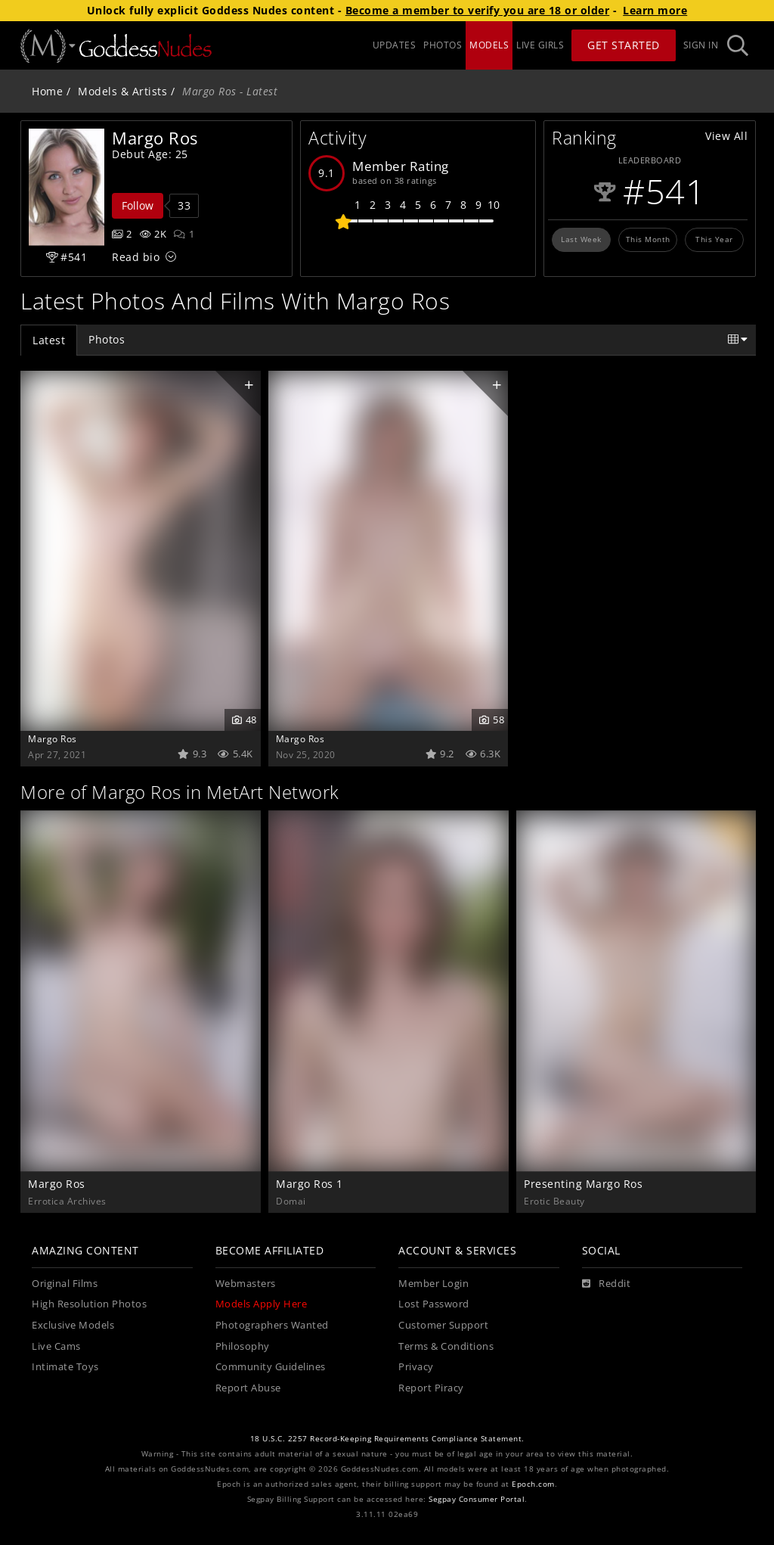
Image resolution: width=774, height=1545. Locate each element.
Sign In (701, 45)
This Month (648, 239)
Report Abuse (248, 1388)
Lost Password (433, 1304)
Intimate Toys (65, 1366)
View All (726, 136)
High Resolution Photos (89, 1304)
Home (47, 91)
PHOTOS (442, 45)
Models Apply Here (261, 1304)
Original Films (65, 1283)
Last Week (581, 239)
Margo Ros (52, 738)
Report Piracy (431, 1388)
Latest (49, 340)
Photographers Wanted (272, 1325)
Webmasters (245, 1283)
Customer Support (443, 1325)
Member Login (433, 1283)
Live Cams (56, 1346)
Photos (106, 339)
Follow (137, 205)
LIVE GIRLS (540, 45)
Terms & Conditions (446, 1346)
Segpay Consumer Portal (477, 1499)
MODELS (489, 45)
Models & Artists (122, 91)
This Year (714, 239)
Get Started (623, 45)
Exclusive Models (73, 1325)
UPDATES (394, 45)
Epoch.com (533, 1484)
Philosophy (242, 1346)
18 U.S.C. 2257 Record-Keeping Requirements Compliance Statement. (387, 1439)
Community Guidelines (270, 1366)
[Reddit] (606, 1284)
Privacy (416, 1366)
